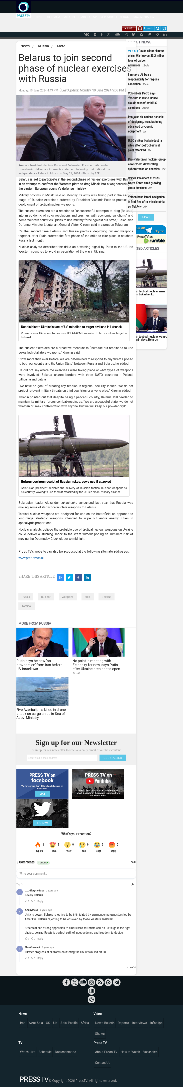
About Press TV (106, 1052)
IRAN (40, 17)
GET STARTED (113, 757)
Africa (85, 1023)
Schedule (45, 1052)
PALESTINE (69, 17)
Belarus (106, 596)
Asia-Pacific (68, 1023)
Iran (22, 1023)
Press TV (100, 1043)
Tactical (26, 606)
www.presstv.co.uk (31, 558)
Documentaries (65, 1052)
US (48, 1023)
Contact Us (102, 1063)
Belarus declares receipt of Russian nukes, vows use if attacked (66, 482)
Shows (100, 1034)
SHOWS (125, 17)
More (61, 46)
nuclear (46, 596)
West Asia (35, 1023)
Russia (43, 46)
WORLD (28, 17)
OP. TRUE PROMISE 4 (105, 17)
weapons (67, 596)
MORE (146, 217)
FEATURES (84, 17)
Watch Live (27, 1052)
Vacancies (150, 1052)
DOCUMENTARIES (144, 17)
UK (55, 1023)
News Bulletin (105, 1023)
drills (87, 596)
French (148, 28)
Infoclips (156, 1023)
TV (20, 1043)
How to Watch (130, 1052)
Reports (123, 1023)
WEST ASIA (53, 17)
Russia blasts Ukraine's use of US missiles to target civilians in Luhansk (71, 327)
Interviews (139, 1023)
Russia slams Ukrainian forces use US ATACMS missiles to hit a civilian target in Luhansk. (74, 335)
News (25, 46)
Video (98, 1014)
